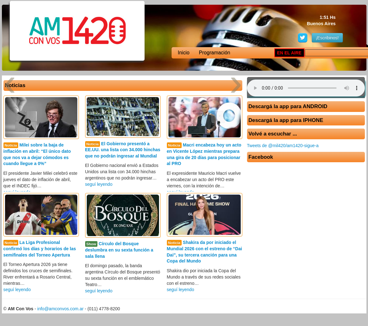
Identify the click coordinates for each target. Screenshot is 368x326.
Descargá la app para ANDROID (288, 106)
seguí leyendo (99, 184)
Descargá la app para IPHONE (286, 120)
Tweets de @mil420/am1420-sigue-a (283, 145)
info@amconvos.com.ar (60, 308)
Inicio (183, 52)
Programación (214, 52)
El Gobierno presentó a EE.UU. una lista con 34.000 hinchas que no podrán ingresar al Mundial (123, 149)
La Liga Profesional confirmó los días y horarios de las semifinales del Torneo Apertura (39, 248)
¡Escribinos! (327, 37)
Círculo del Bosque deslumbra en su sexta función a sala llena (119, 249)
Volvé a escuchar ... (273, 134)
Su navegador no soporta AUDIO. (306, 88)
